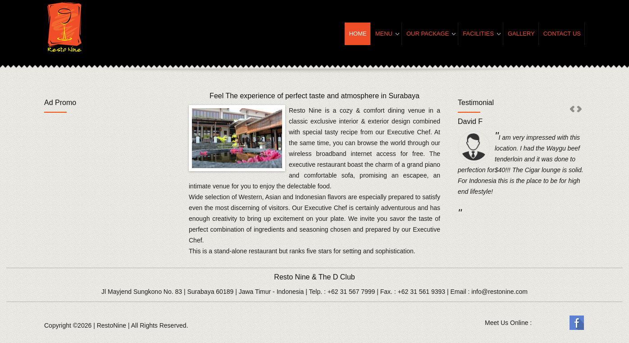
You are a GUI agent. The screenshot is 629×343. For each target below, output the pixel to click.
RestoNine (111, 325)
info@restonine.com (499, 291)
